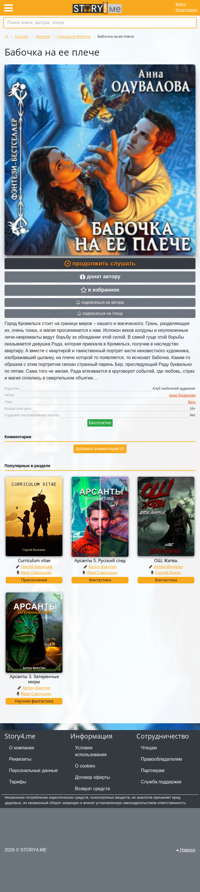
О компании (21, 747)
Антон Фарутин (103, 566)
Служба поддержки (161, 781)
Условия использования (91, 751)
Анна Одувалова (182, 395)
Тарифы (17, 781)
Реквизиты (20, 759)
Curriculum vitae (34, 560)
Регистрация (186, 10)
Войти (181, 4)
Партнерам (153, 770)
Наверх (185, 849)
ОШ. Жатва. (166, 560)
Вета (191, 402)
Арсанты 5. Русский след (99, 560)
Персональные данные (33, 770)
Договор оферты (92, 777)
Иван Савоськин (36, 572)
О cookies (85, 766)
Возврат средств (92, 788)
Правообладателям (161, 759)
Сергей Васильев (36, 566)
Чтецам (149, 747)
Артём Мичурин (168, 566)
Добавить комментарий (100, 448)
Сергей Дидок (168, 572)
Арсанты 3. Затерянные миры (34, 679)
